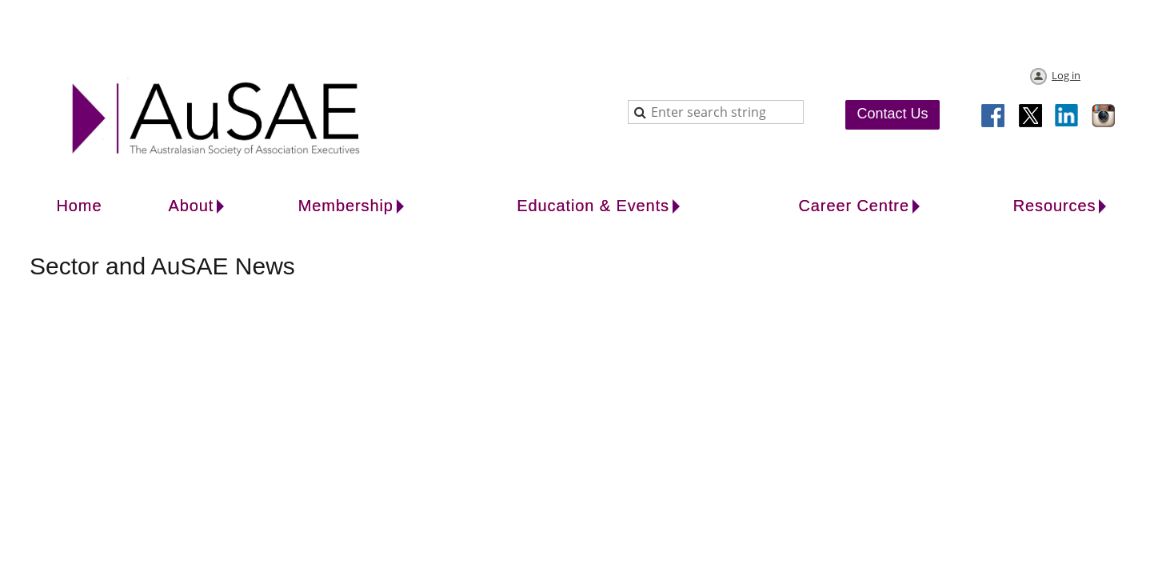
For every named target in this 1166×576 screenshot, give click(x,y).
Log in (1066, 75)
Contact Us (892, 114)
